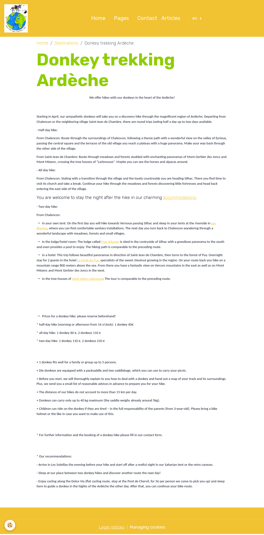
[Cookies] (10, 525)
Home (98, 18)
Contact (147, 18)
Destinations (66, 43)
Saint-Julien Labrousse (87, 279)
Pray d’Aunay (110, 242)
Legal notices (111, 527)
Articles (170, 18)
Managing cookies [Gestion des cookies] (147, 527)
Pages (121, 18)
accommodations (179, 197)
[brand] (17, 18)
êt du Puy (92, 260)
